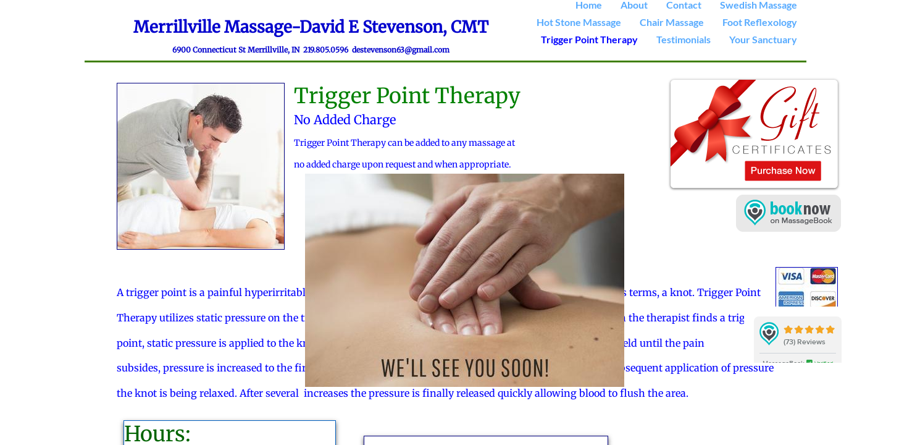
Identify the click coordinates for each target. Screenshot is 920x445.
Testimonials (683, 39)
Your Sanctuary (763, 39)
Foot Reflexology (759, 22)
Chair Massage (672, 22)
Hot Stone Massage (579, 22)
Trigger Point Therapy (589, 39)
